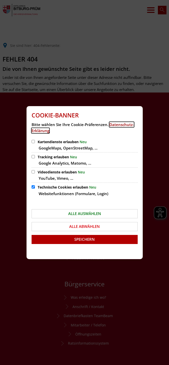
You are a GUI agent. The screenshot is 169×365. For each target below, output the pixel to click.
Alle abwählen (84, 226)
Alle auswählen (84, 213)
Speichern (84, 239)
